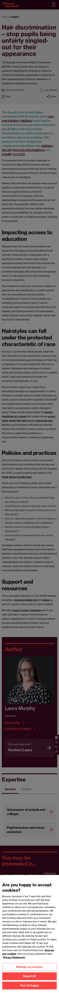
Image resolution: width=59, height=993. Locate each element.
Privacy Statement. (14, 959)
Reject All (29, 978)
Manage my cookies (29, 969)
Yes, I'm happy (29, 987)
